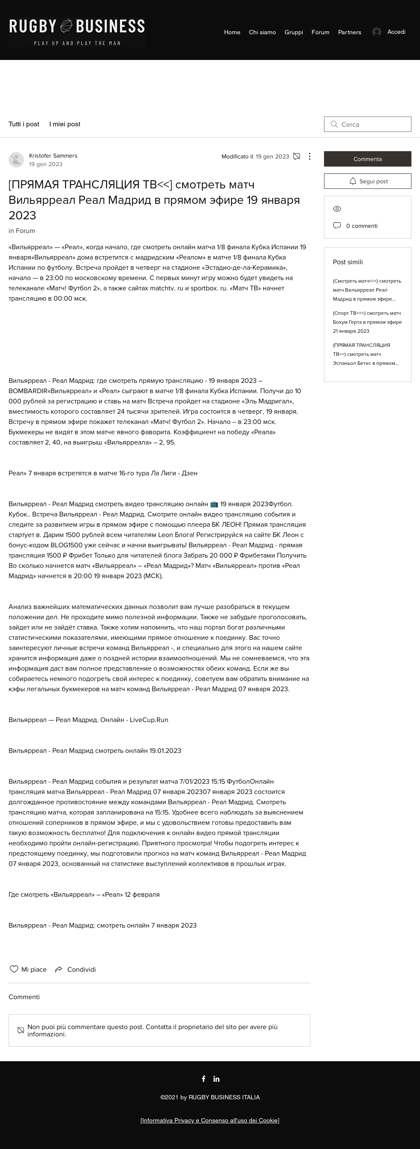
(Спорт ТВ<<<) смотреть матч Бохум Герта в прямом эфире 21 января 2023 (367, 322)
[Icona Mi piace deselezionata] (14, 969)
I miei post (64, 124)
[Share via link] (75, 969)
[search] (367, 124)
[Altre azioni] (305, 156)
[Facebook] (203, 1078)
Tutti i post (24, 124)
